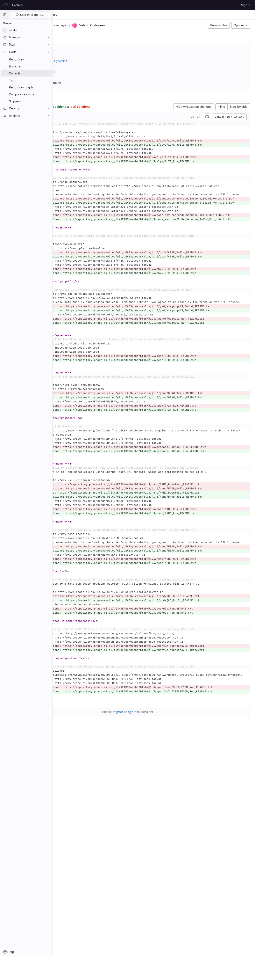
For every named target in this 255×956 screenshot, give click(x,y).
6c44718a (84, 49)
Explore (17, 5)
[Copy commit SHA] (85, 25)
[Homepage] (5, 5)
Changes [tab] (69, 96)
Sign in (245, 5)
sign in (158, 931)
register (144, 931)
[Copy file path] (89, 116)
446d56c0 (103, 14)
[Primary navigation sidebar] (5, 15)
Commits (87, 14)
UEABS (62, 14)
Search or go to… (30, 14)
